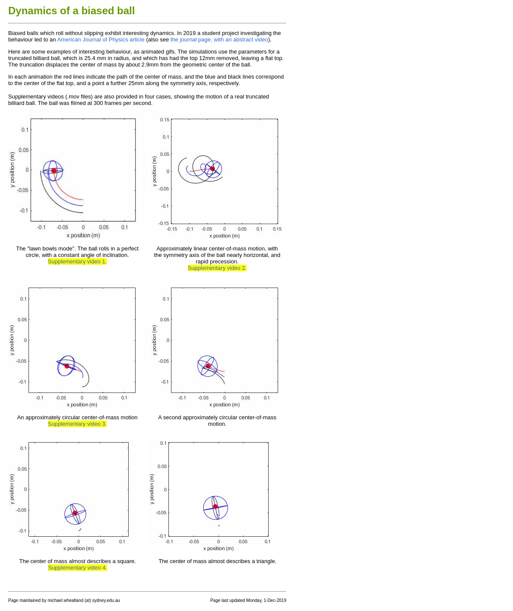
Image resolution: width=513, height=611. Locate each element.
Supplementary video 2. (217, 268)
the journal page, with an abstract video (219, 39)
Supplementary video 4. (77, 567)
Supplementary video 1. (77, 261)
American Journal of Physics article (100, 39)
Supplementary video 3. (77, 424)
